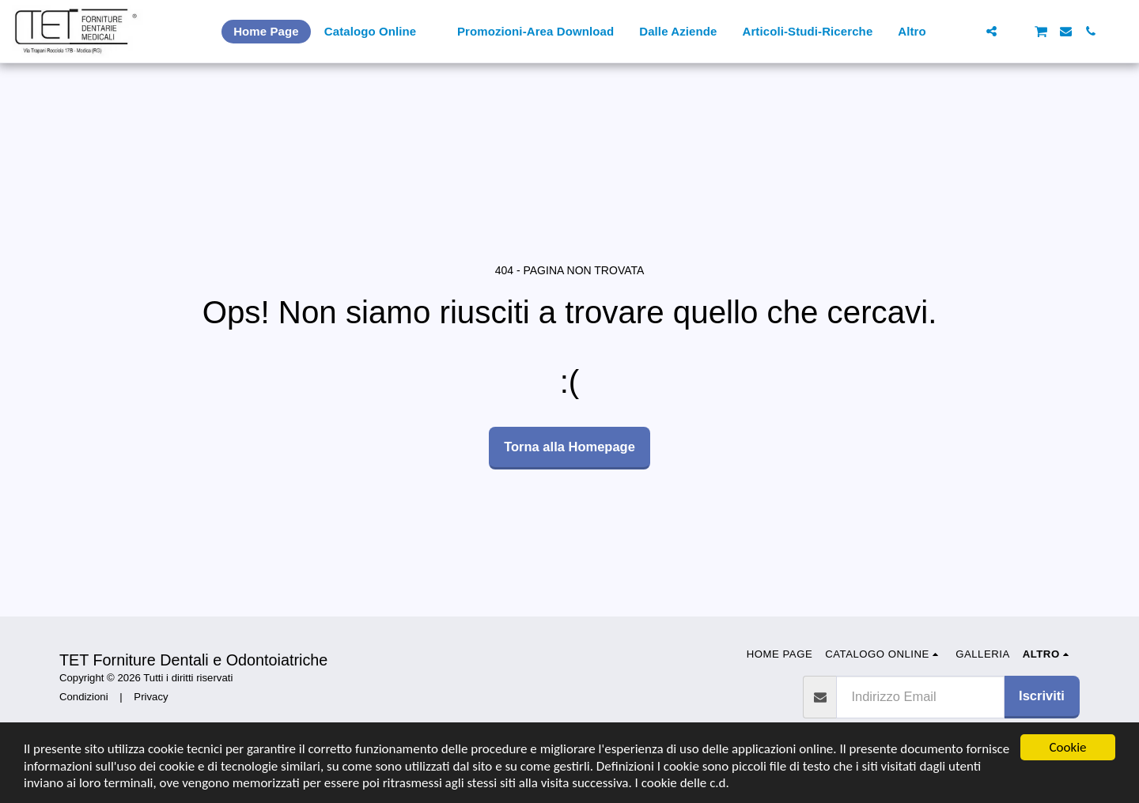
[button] (966, 31)
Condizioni (83, 697)
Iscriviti (1042, 695)
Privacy (151, 697)
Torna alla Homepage (569, 446)
